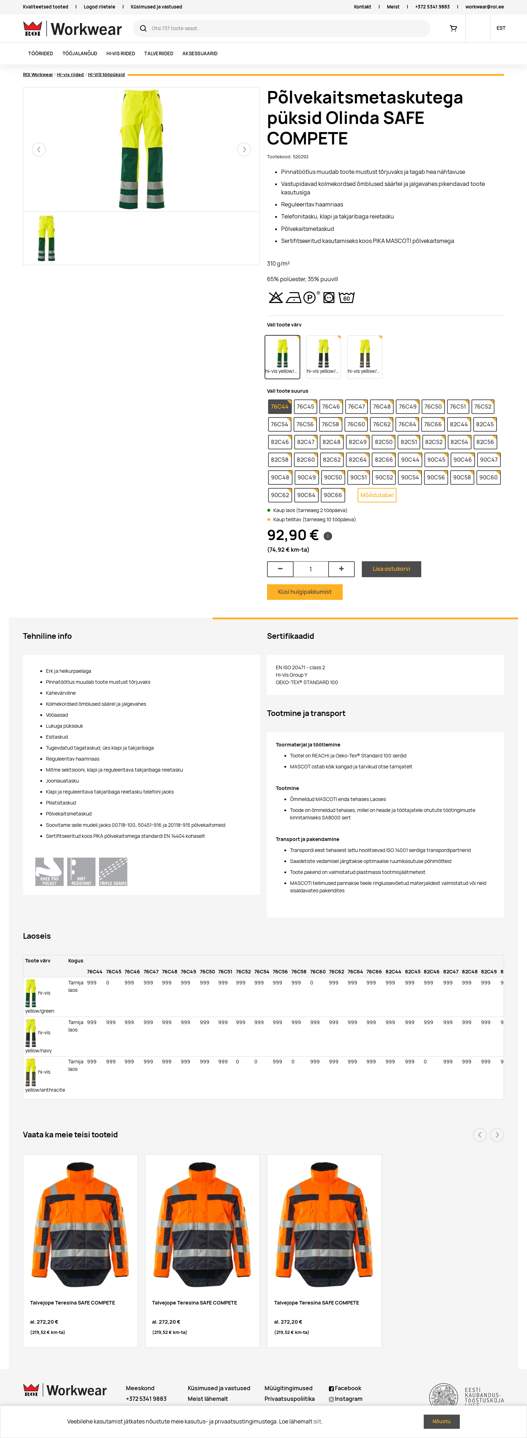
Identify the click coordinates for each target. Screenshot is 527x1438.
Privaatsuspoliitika (290, 1399)
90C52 (384, 477)
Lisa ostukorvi (391, 569)
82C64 (358, 460)
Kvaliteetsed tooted (45, 7)
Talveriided (158, 54)
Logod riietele (99, 7)
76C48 (382, 406)
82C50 (384, 442)
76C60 (356, 424)
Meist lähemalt (208, 1399)
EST (501, 28)
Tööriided (40, 54)
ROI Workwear (38, 75)
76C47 (356, 406)
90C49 (306, 477)
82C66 (384, 460)
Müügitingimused (289, 1388)
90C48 (280, 477)
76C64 (407, 424)
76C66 (433, 424)
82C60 (306, 460)
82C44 (459, 424)
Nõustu (442, 1421)
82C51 (409, 442)
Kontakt (362, 7)
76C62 (381, 424)
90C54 (410, 477)
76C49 (408, 406)
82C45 (485, 424)
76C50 (433, 406)
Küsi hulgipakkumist (305, 592)
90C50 (333, 477)
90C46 (462, 460)
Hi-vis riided (120, 54)
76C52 (482, 406)
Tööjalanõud (80, 54)
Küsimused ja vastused (156, 7)
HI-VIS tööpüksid (106, 75)
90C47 (489, 460)
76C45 (305, 406)
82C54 (459, 442)
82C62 (332, 460)
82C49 (358, 442)
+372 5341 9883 (432, 7)
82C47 (305, 442)
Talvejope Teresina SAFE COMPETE (72, 1302)
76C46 (331, 406)
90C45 (436, 460)
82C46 (280, 442)
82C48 (332, 442)
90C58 (462, 477)
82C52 (433, 442)
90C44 (410, 460)
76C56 (305, 424)
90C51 (358, 477)
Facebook (345, 1388)
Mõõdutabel (377, 495)
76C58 (330, 424)
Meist (393, 7)
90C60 (488, 477)
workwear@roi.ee (484, 7)
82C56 (485, 442)
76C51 (458, 406)
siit (317, 1421)
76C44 (280, 406)
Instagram (346, 1399)
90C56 (436, 477)
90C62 (280, 495)
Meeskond (140, 1388)
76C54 (279, 424)
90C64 (306, 495)
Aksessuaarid (200, 54)
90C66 (333, 495)
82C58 (280, 460)
